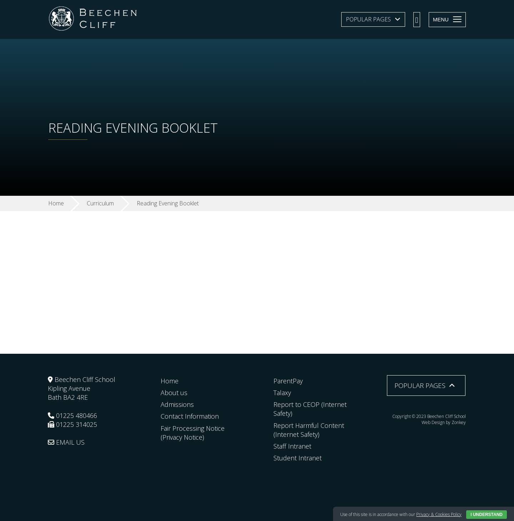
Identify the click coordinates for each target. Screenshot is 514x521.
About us (174, 392)
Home (169, 381)
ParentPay (288, 381)
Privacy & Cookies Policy (439, 514)
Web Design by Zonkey (444, 422)
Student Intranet (297, 458)
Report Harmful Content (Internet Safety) (308, 430)
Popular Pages (368, 19)
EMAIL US (66, 442)
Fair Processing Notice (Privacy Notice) (193, 432)
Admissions (177, 404)
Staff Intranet (292, 446)
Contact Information (190, 416)
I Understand (486, 514)
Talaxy (282, 392)
